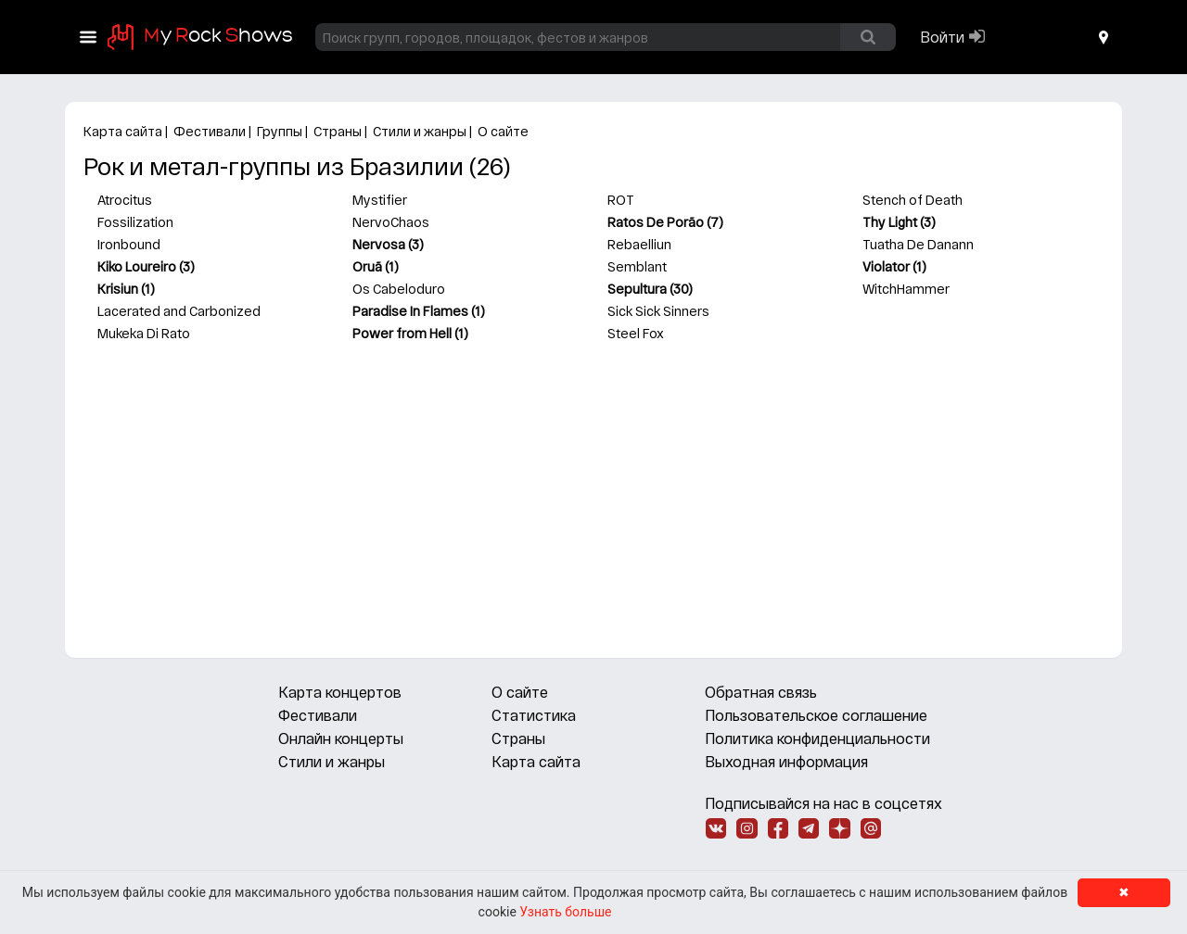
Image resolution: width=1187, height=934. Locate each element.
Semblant (637, 266)
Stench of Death (912, 200)
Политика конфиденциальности (817, 738)
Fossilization (135, 222)
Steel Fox (635, 333)
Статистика (533, 715)
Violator (886, 266)
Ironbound (128, 244)
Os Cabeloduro (398, 289)
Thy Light (889, 222)
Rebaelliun (639, 244)
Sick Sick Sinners (658, 311)
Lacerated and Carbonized (179, 311)
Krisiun (117, 289)
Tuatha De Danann (918, 244)
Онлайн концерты (340, 738)
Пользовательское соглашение (816, 715)
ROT (620, 200)
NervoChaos (390, 222)
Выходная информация (786, 761)
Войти (942, 36)
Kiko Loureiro (136, 266)
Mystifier (379, 200)
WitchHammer (906, 289)
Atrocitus (124, 200)
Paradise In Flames (410, 311)
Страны (337, 131)
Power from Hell (402, 333)
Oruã (367, 266)
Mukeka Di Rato (143, 333)
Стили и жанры (419, 131)
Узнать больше (565, 911)
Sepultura (637, 289)
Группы (279, 131)
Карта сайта (122, 131)
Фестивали (209, 131)
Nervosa (378, 244)
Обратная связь (761, 691)
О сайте (503, 131)
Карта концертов (340, 691)
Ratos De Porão (655, 222)
